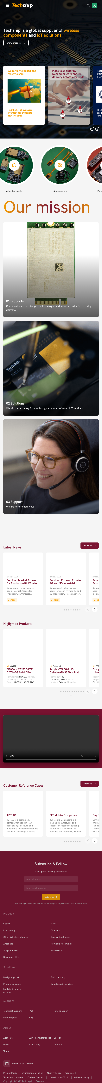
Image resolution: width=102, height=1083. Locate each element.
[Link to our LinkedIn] (7, 1063)
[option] (27, 923)
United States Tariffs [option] (59, 1077)
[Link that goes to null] (24, 94)
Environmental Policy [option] (32, 1072)
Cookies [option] (69, 1072)
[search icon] (88, 5)
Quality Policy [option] (54, 1072)
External (57, 666)
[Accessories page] (67, 168)
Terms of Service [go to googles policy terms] (76, 904)
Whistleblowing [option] (81, 1077)
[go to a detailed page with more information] (23, 579)
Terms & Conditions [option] (13, 1077)
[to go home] (22, 5)
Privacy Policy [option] (10, 1072)
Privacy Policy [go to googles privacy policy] (60, 904)
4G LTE (13, 666)
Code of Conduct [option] (36, 1077)
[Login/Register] (94, 5)
